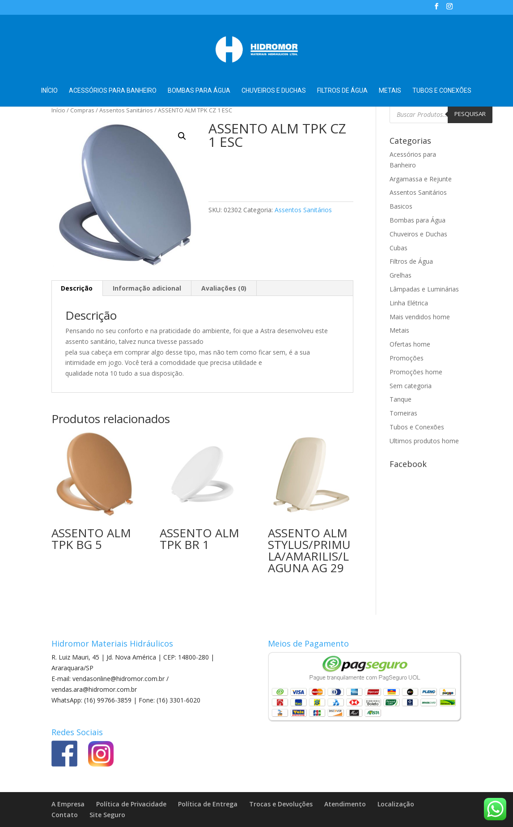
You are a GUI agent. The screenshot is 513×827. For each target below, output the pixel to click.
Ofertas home (410, 344)
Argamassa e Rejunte (421, 179)
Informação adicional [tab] (147, 288)
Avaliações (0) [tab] (223, 288)
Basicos (401, 206)
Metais (390, 90)
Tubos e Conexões (441, 90)
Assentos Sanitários (126, 110)
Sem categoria (411, 385)
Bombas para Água (199, 90)
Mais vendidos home (420, 317)
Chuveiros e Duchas (274, 90)
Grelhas (400, 275)
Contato (64, 814)
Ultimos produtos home (424, 441)
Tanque (400, 399)
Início (49, 90)
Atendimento (345, 804)
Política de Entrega (207, 804)
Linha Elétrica (409, 303)
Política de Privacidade (131, 804)
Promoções (407, 358)
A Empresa (68, 804)
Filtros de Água (342, 90)
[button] (182, 136)
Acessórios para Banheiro (113, 90)
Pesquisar (470, 114)
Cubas (398, 248)
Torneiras (403, 413)
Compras (82, 110)
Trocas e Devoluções (281, 804)
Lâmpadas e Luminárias (424, 289)
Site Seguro (107, 814)
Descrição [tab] (77, 288)
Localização (395, 804)
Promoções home (416, 372)
